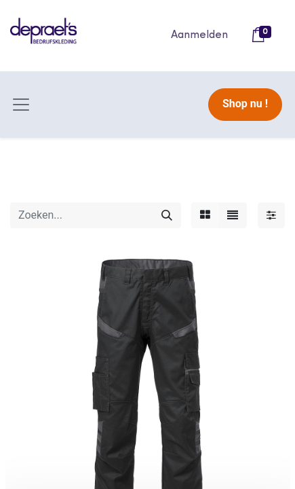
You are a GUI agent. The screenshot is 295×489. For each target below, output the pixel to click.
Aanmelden (199, 35)
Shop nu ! (245, 103)
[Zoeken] (167, 215)
